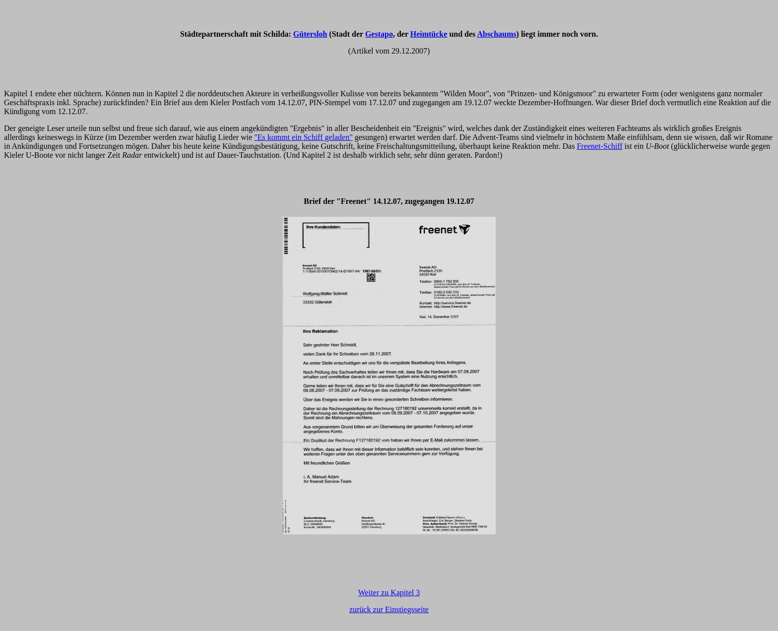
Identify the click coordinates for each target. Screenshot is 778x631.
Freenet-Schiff (599, 146)
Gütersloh (310, 34)
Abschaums (496, 34)
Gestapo (379, 34)
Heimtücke (429, 34)
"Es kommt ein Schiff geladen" (303, 137)
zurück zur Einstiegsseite (389, 609)
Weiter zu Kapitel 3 (389, 592)
